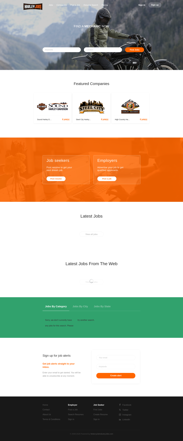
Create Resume (100, 414)
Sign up (155, 5)
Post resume (56, 179)
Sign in (141, 5)
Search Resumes (76, 414)
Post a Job (73, 410)
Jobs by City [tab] (80, 306)
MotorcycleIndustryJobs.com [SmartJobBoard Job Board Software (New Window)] (102, 434)
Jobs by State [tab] (102, 306)
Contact (46, 410)
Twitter (125, 410)
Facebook (126, 405)
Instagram (126, 415)
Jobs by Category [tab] (56, 306)
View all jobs (91, 234)
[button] (13, 35)
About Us (47, 414)
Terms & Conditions (51, 419)
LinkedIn (126, 419)
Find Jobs (135, 50)
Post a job (106, 179)
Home (45, 405)
